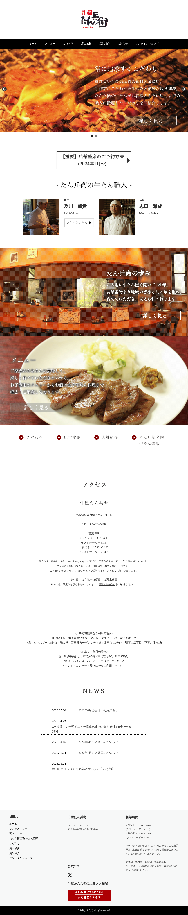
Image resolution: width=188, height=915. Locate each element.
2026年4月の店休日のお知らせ (100, 753)
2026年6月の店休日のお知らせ (100, 711)
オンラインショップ (158, 43)
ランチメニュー (18, 829)
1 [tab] (92, 136)
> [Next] (183, 90)
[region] (94, 91)
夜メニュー (15, 834)
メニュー (42, 43)
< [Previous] (4, 90)
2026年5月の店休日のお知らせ (100, 742)
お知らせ (130, 43)
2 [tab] (96, 136)
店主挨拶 (86, 43)
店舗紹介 (108, 43)
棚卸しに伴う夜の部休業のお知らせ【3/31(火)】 (85, 769)
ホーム (22, 43)
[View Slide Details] (94, 91)
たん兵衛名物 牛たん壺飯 (23, 838)
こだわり (64, 43)
